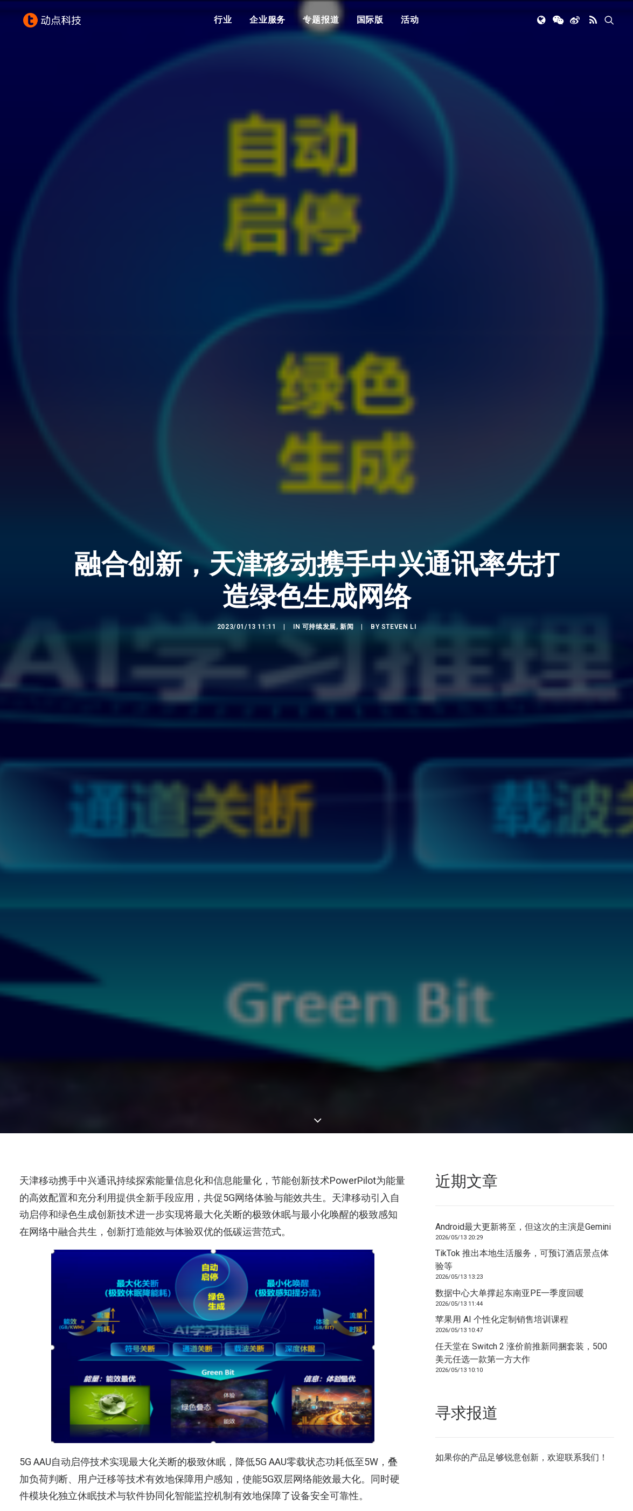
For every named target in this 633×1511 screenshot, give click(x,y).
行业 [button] (223, 23)
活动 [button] (410, 23)
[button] (542, 23)
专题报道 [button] (321, 23)
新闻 (346, 595)
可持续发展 (319, 595)
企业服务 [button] (267, 23)
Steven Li (398, 595)
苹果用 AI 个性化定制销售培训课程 (501, 1256)
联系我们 (582, 1394)
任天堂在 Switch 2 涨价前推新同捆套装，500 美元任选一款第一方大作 (521, 1289)
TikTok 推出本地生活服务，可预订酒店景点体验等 (522, 1196)
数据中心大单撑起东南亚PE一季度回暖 (509, 1229)
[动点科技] (53, 23)
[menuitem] (223, 23)
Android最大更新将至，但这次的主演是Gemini (523, 1163)
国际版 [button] (370, 23)
